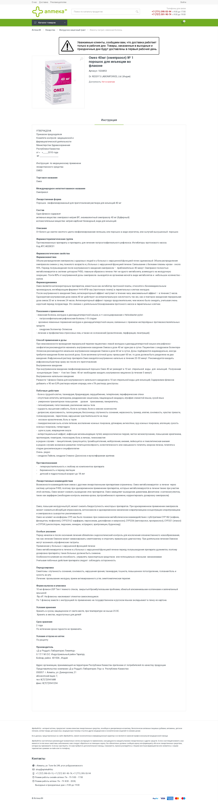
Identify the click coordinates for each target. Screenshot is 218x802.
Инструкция (109, 120)
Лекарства (50, 30)
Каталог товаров (49, 22)
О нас (34, 2)
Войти (183, 2)
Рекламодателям (58, 2)
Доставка (43, 2)
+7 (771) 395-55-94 (161, 11)
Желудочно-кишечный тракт (72, 30)
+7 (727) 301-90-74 (161, 14)
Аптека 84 (36, 30)
